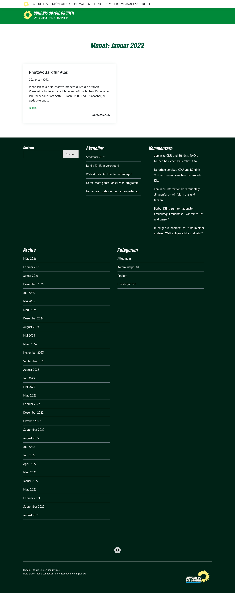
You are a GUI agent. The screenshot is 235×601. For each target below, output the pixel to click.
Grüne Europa (148, 2)
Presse (146, 28)
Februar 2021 (31, 506)
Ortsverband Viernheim (51, 17)
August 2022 (31, 446)
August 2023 (31, 377)
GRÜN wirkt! (61, 28)
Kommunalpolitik (128, 275)
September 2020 (33, 514)
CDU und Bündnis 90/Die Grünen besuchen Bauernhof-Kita (177, 183)
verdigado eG (79, 581)
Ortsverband (124, 28)
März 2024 (30, 352)
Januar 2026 (30, 283)
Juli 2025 (29, 300)
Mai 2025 (29, 309)
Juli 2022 (29, 454)
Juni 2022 (29, 463)
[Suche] (201, 3)
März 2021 (30, 497)
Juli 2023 (29, 386)
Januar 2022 (30, 489)
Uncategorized (127, 292)
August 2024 (31, 335)
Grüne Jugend (131, 2)
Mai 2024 (29, 343)
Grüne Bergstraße (111, 2)
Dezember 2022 (33, 420)
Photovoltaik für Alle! (48, 80)
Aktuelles (40, 28)
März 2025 (30, 318)
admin (158, 163)
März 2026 (30, 266)
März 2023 (30, 403)
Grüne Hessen (90, 2)
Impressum (165, 2)
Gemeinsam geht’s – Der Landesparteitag (112, 199)
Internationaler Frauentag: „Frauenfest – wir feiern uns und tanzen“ (177, 202)
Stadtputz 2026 (95, 165)
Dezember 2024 (33, 326)
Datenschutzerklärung (186, 2)
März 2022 (30, 480)
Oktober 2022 (32, 429)
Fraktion (100, 28)
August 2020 (31, 523)
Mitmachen (82, 28)
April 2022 (30, 472)
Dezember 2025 (33, 292)
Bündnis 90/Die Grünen (54, 13)
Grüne (76, 2)
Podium (33, 115)
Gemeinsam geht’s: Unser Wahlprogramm (112, 190)
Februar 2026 (31, 275)
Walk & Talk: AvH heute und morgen (109, 182)
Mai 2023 (29, 395)
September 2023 (33, 369)
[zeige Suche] (206, 3)
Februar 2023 (31, 412)
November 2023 (33, 360)
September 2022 (33, 437)
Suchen (28, 155)
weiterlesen (100, 123)
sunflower (48, 581)
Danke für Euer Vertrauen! (102, 173)
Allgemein (124, 266)
